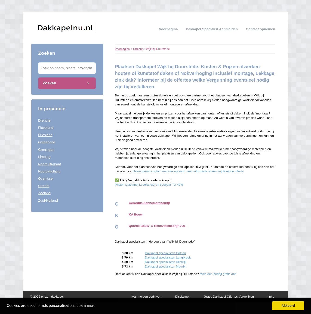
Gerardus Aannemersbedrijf (149, 203)
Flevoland (45, 127)
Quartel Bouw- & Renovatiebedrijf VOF (157, 226)
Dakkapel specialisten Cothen (165, 253)
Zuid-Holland (48, 200)
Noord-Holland (49, 171)
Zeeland (44, 193)
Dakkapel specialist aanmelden (212, 29)
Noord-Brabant (49, 164)
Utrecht (43, 186)
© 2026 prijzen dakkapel (47, 296)
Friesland (45, 135)
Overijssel (45, 178)
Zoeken (49, 83)
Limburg (44, 157)
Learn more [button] (86, 306)
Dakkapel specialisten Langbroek (168, 257)
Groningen (46, 149)
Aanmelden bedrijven (146, 296)
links (271, 296)
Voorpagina (168, 29)
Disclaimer (182, 296)
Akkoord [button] (288, 306)
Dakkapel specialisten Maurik (165, 266)
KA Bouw (136, 214)
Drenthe (44, 120)
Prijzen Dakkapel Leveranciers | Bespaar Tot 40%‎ (149, 184)
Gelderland (46, 142)
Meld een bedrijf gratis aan (218, 274)
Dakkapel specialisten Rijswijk (165, 262)
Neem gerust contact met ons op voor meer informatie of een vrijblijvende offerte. (188, 171)
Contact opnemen (260, 29)
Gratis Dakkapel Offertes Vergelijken (229, 296)
